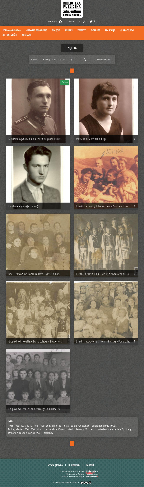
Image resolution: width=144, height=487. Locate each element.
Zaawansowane (103, 59)
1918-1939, (14, 425)
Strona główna (12, 30)
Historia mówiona (36, 30)
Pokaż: (34, 59)
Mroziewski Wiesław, (96, 429)
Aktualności (10, 35)
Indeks (69, 30)
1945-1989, (39, 425)
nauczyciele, (114, 429)
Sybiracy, (127, 429)
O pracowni (127, 30)
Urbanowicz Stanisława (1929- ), (25, 432)
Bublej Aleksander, (81, 425)
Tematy (82, 30)
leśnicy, (80, 429)
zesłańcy (48, 432)
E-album (95, 30)
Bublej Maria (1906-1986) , (22, 429)
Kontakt (26, 35)
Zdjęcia (56, 30)
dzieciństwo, (59, 429)
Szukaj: (46, 59)
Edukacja (110, 30)
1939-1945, (27, 425)
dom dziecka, (44, 429)
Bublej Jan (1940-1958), (104, 425)
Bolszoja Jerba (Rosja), (58, 425)
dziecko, (71, 429)
